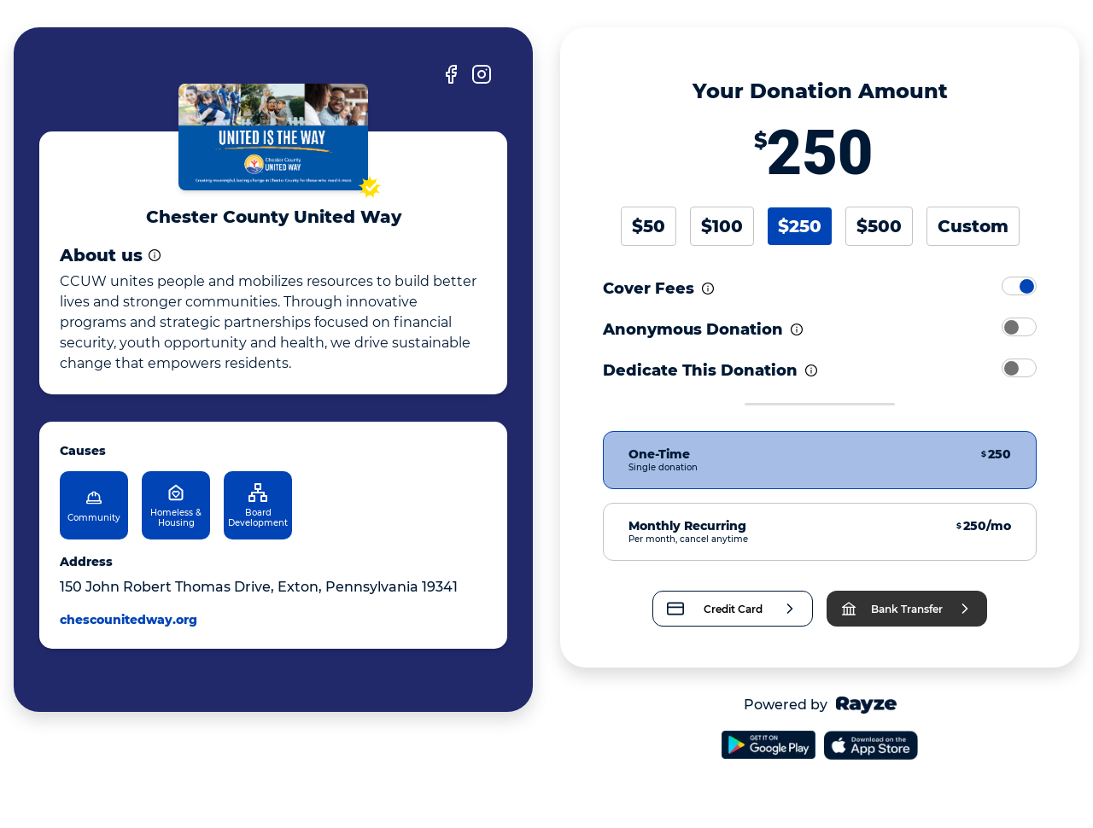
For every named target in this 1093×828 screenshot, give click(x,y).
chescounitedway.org (128, 619)
